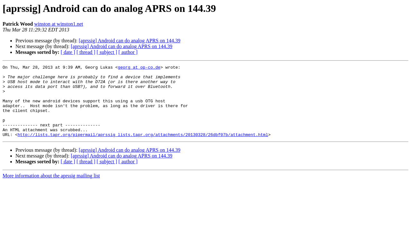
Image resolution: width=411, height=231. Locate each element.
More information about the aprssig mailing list (51, 190)
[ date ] (68, 52)
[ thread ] (85, 52)
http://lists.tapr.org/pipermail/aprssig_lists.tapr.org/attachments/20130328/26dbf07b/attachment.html (143, 149)
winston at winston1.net (58, 24)
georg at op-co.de (139, 68)
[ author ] (128, 52)
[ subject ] (107, 52)
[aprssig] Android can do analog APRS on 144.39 (129, 40)
